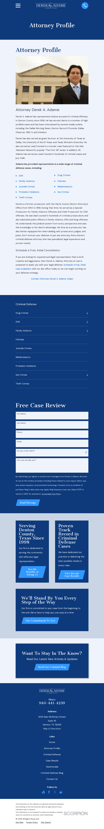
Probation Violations (29, 192)
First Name (21, 414)
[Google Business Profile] (60, 793)
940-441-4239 (52, 704)
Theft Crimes (25, 197)
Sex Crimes (63, 192)
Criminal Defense (52, 755)
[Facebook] (49, 793)
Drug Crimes (64, 175)
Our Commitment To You (40, 621)
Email (19, 441)
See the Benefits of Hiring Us (32, 572)
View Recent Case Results (71, 575)
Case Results (52, 761)
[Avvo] (43, 793)
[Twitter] (54, 793)
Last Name (21, 423)
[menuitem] (50, 313)
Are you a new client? (26, 451)
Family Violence (27, 181)
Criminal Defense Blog (52, 773)
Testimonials (52, 767)
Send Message (28, 502)
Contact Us (52, 780)
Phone (19, 432)
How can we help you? (26, 460)
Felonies (62, 181)
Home (52, 743)
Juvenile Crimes (27, 186)
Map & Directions (52, 729)
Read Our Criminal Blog (52, 668)
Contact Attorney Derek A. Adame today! (52, 278)
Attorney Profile (52, 749)
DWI (21, 175)
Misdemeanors (65, 186)
